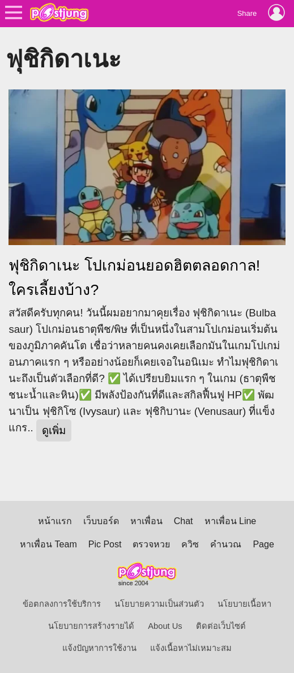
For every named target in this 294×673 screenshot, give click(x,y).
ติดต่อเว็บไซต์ (221, 626)
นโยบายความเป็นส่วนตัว (159, 603)
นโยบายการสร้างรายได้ (91, 626)
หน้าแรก (55, 521)
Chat (183, 521)
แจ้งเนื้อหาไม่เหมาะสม (191, 648)
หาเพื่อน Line (230, 521)
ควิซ (190, 544)
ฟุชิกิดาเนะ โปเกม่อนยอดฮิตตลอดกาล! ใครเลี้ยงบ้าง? (134, 277)
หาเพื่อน (146, 521)
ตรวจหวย (151, 544)
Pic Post (105, 544)
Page (263, 544)
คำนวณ (225, 544)
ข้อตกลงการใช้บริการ (62, 603)
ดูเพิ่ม (54, 430)
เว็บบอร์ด (101, 521)
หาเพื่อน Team (48, 544)
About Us (165, 626)
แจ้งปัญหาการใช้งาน (99, 648)
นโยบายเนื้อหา (244, 603)
